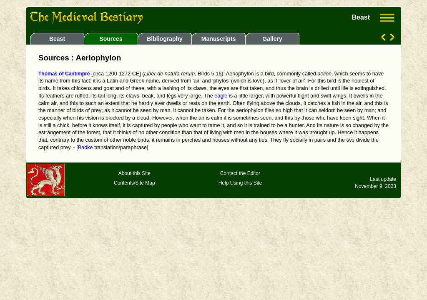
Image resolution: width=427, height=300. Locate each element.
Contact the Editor (240, 173)
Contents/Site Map (134, 183)
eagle (220, 96)
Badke (85, 147)
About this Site (134, 173)
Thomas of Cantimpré (64, 74)
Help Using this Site (240, 183)
